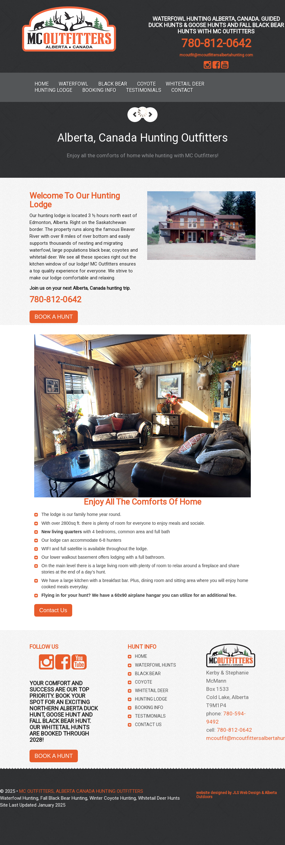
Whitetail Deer (185, 84)
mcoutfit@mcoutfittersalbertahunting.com (216, 55)
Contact (182, 90)
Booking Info (99, 90)
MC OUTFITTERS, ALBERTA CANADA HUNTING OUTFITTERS (81, 791)
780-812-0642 (216, 43)
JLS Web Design (247, 793)
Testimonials (143, 90)
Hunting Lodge (53, 90)
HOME (42, 84)
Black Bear (112, 84)
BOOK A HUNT (54, 317)
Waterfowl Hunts (155, 665)
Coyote (146, 84)
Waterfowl (73, 84)
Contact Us (53, 610)
